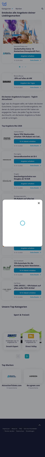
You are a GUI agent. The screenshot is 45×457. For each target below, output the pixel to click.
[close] (39, 203)
